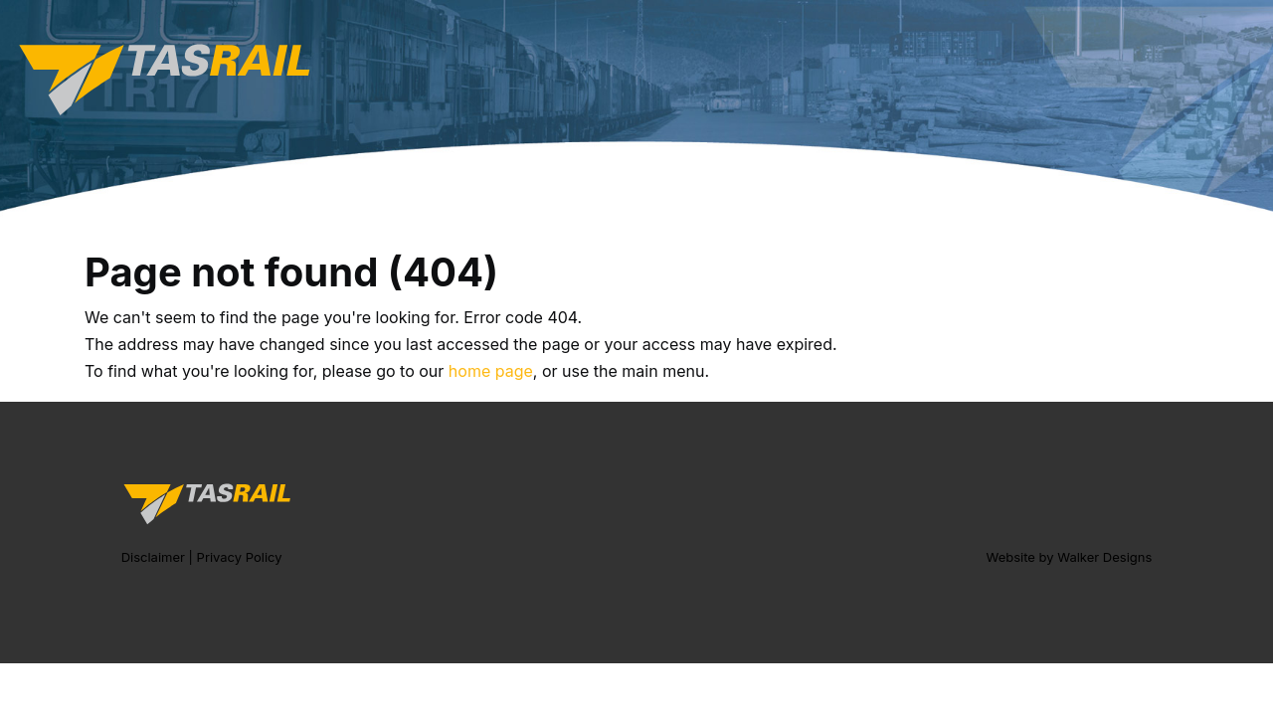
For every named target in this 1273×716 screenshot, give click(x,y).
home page (491, 371)
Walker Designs (1104, 557)
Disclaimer (153, 557)
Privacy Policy (239, 557)
